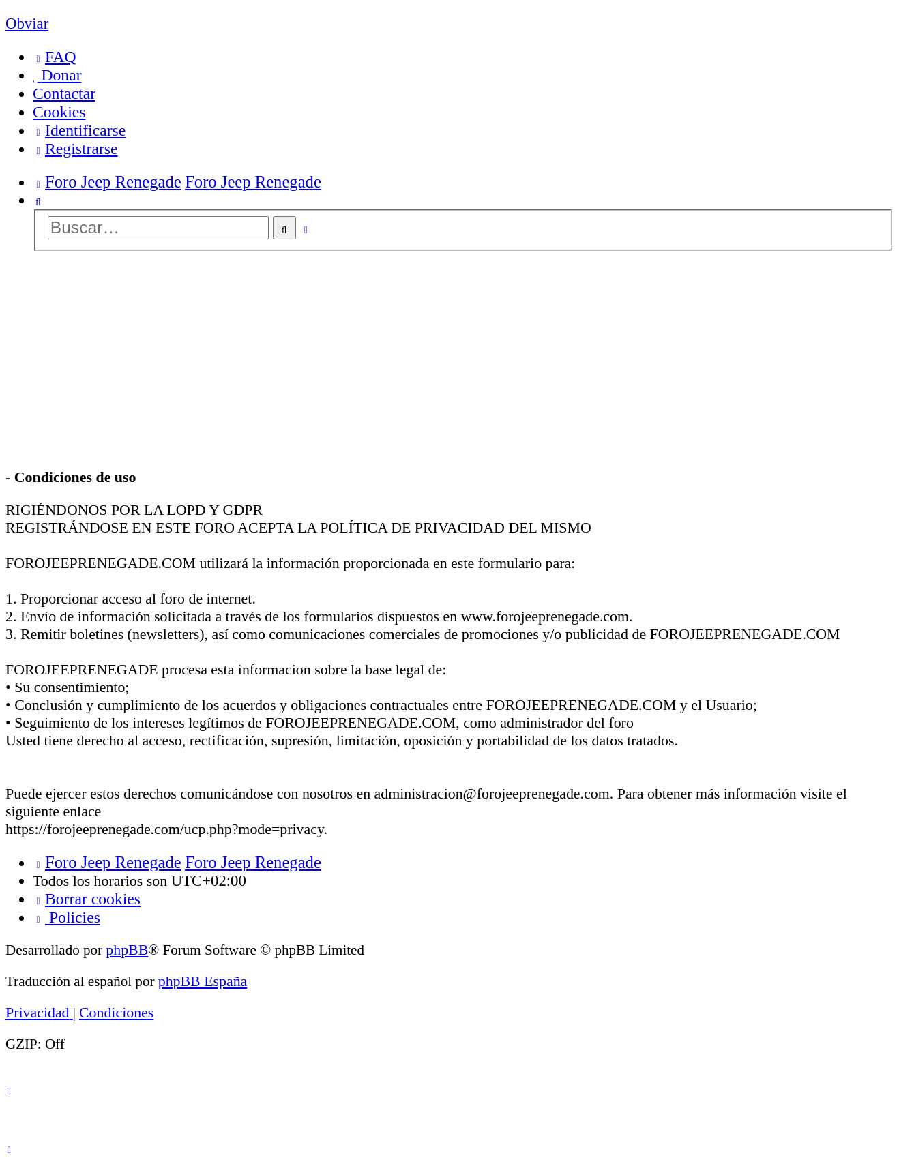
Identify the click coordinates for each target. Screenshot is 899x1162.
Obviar (26, 23)
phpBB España (203, 980)
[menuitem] (54, 56)
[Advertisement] (449, 360)
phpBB (127, 949)
